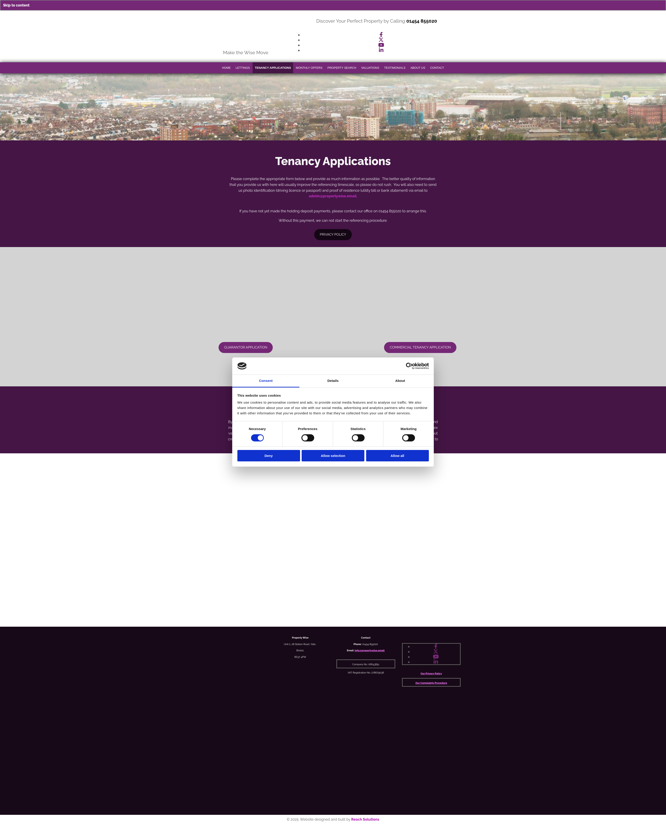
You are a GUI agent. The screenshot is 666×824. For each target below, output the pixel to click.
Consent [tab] (266, 381)
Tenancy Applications (273, 67)
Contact (437, 67)
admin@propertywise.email (333, 196)
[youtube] (381, 45)
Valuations (370, 67)
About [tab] (400, 381)
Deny (268, 456)
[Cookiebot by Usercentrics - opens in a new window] (409, 366)
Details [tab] (333, 381)
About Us (417, 67)
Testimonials (394, 67)
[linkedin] (381, 50)
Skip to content (16, 5)
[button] (246, 347)
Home (226, 67)
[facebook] (381, 35)
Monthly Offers (309, 67)
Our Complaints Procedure (431, 683)
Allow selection (333, 456)
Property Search (341, 67)
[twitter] (381, 40)
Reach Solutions (365, 819)
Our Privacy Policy (431, 673)
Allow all (397, 456)
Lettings (243, 67)
